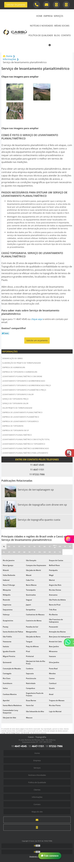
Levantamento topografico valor (17, 394)
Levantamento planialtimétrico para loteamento (25, 453)
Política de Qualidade (41, 35)
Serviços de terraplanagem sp (36, 489)
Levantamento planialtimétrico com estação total (26, 439)
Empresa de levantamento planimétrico (20, 417)
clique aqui (37, 319)
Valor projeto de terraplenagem (17, 408)
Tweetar (5, 333)
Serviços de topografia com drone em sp (42, 504)
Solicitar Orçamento (15, 4)
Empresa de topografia (12, 426)
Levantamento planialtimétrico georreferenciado (25, 448)
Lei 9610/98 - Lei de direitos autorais (33, 733)
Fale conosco (49, 856)
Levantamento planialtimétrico (17, 435)
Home (39, 15)
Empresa (48, 15)
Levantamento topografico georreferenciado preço (26, 385)
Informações (10, 351)
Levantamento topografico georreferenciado (23, 381)
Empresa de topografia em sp (15, 430)
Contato (66, 35)
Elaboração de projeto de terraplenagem (21, 363)
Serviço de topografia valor (15, 403)
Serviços (58, 15)
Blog (57, 35)
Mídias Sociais (61, 25)
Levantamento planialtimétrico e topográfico (23, 444)
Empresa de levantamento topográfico (20, 421)
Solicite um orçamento (37, 340)
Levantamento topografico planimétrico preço (24, 390)
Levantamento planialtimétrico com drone (22, 376)
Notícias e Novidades (41, 25)
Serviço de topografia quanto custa (39, 519)
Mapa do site (37, 811)
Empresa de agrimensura (13, 367)
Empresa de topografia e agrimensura (19, 372)
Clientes (37, 789)
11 (19, 746)
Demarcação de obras (12, 358)
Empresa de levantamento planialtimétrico (22, 412)
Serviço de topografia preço (15, 399)
